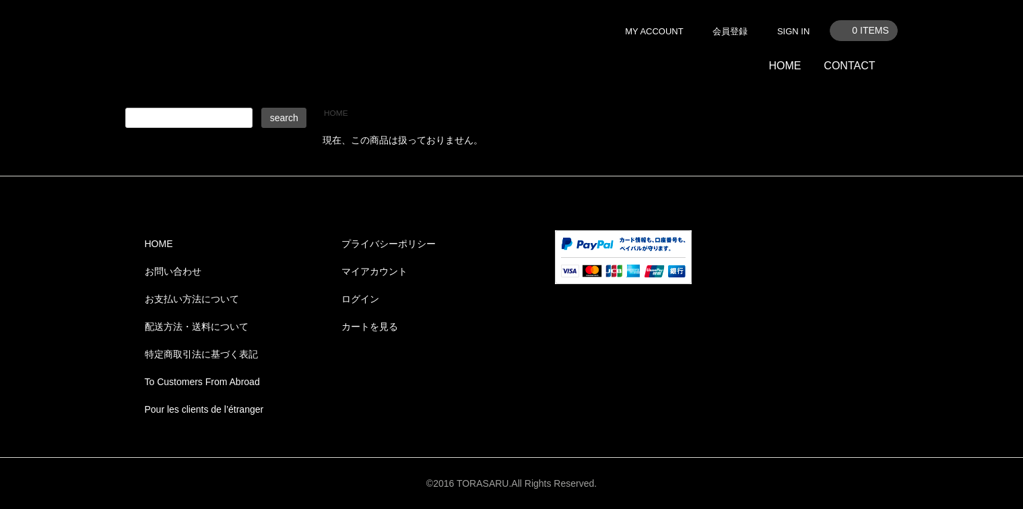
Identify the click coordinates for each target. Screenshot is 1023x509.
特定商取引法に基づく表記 (201, 354)
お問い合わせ (173, 271)
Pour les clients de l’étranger (204, 409)
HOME (784, 65)
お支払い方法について (192, 299)
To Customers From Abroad (202, 381)
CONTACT (849, 65)
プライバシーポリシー (388, 243)
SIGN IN (793, 31)
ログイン (360, 299)
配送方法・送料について (197, 326)
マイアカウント (374, 271)
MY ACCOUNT (654, 31)
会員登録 (730, 31)
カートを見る (369, 326)
